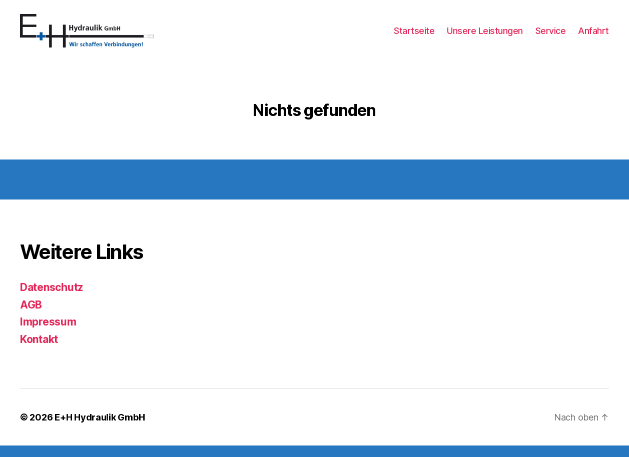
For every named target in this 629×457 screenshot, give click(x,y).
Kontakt (39, 350)
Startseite (414, 36)
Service (550, 36)
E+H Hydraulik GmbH (100, 429)
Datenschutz (51, 298)
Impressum (48, 333)
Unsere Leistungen (485, 36)
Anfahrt (593, 36)
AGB (31, 316)
